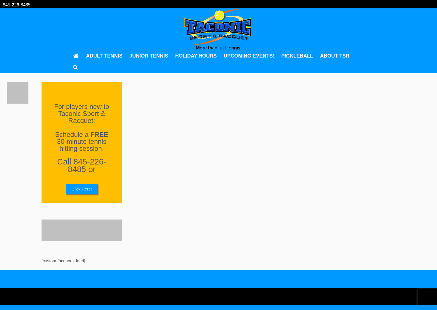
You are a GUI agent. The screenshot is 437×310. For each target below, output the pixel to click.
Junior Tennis (148, 56)
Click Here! (81, 189)
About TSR (334, 56)
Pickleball (297, 56)
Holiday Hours (196, 56)
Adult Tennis (104, 56)
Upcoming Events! (249, 56)
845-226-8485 (17, 5)
